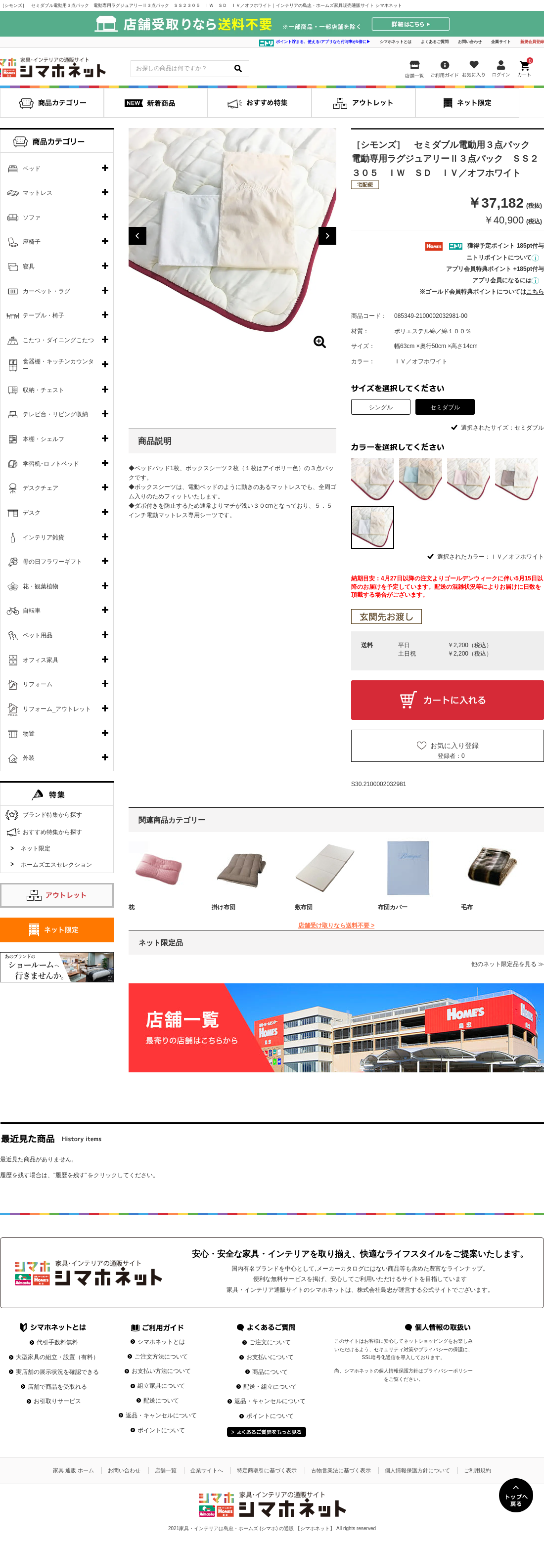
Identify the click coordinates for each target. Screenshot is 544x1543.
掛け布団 (223, 907)
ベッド (32, 168)
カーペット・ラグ (46, 291)
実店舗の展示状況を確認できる (57, 1371)
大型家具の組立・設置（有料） (57, 1357)
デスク (32, 512)
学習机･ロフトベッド (51, 463)
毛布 (467, 907)
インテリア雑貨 (43, 537)
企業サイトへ (206, 1470)
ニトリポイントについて (502, 257)
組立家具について (161, 1385)
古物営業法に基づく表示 (341, 1470)
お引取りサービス (57, 1401)
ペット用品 (37, 635)
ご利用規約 (477, 1470)
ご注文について (270, 1342)
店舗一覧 (166, 1470)
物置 (29, 733)
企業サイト (501, 42)
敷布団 (304, 907)
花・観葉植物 (40, 586)
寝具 (29, 266)
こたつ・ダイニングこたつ (58, 340)
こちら (535, 291)
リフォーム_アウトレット (57, 708)
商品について (270, 1371)
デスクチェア (40, 488)
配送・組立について (270, 1386)
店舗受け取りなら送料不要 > (336, 925)
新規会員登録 (532, 42)
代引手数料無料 (57, 1342)
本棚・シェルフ (43, 439)
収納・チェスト (43, 390)
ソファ (32, 217)
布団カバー (393, 907)
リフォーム (37, 684)
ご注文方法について (161, 1356)
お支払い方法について (161, 1370)
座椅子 (32, 241)
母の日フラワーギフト (52, 561)
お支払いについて (270, 1357)
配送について (161, 1400)
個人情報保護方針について (417, 1470)
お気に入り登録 (454, 745)
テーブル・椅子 (43, 315)
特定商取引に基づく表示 (267, 1470)
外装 (29, 757)
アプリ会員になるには (505, 280)
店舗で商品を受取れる (57, 1386)
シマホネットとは (395, 42)
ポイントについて (161, 1430)
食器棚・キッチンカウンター (58, 365)
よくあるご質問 (435, 42)
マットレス (37, 192)
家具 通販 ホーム (73, 1470)
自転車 (32, 610)
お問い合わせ (470, 42)
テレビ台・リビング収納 (55, 414)
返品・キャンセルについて (161, 1415)
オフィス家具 (40, 660)
